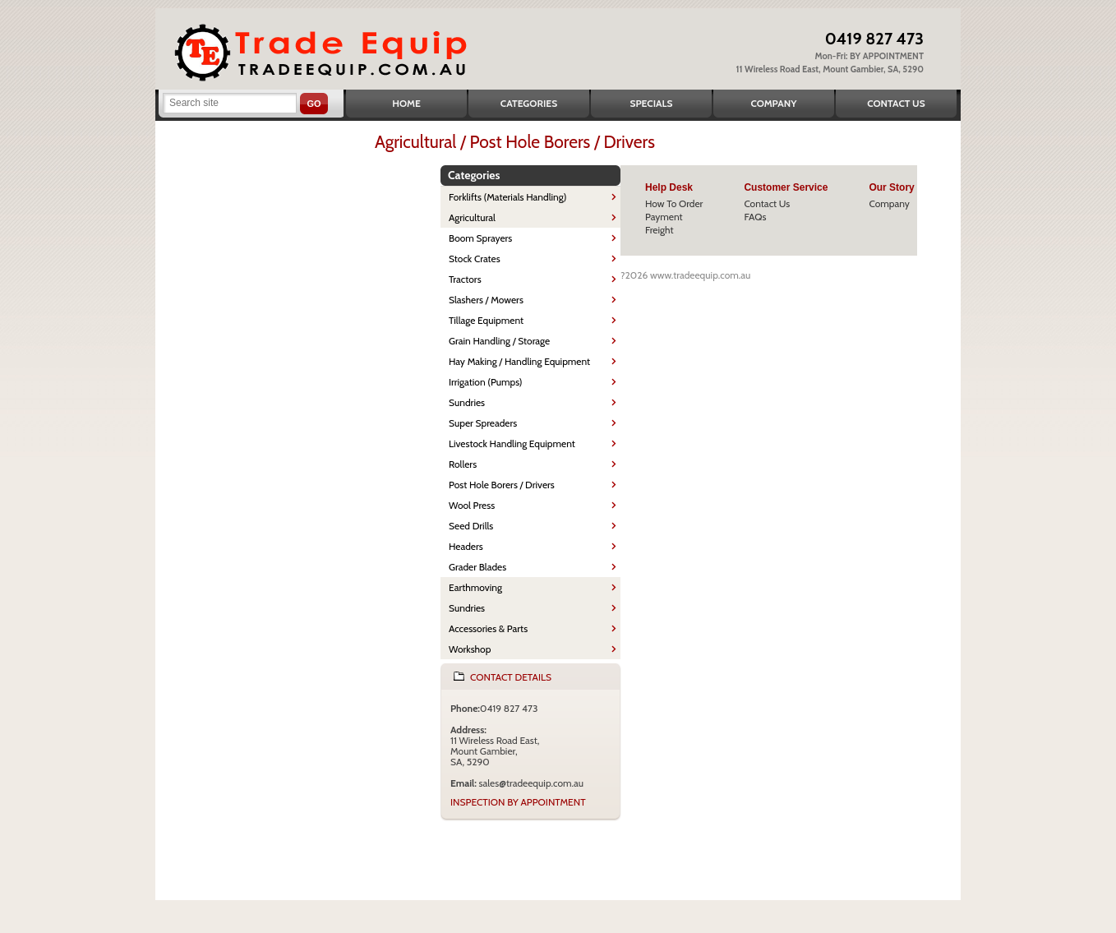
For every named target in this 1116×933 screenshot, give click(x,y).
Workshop (470, 649)
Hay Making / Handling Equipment (519, 361)
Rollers (463, 464)
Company (773, 103)
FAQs (755, 216)
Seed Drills (471, 526)
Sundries (467, 402)
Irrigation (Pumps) (486, 382)
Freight (659, 230)
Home (406, 103)
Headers (466, 546)
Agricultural (472, 217)
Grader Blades (477, 567)
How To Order (674, 203)
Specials (651, 103)
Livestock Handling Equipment (512, 443)
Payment (664, 216)
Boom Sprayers (480, 238)
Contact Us (896, 103)
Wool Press (472, 505)
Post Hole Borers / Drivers (502, 484)
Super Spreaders (483, 423)
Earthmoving (475, 587)
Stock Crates (474, 258)
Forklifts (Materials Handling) (508, 197)
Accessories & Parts (488, 628)
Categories (528, 103)
